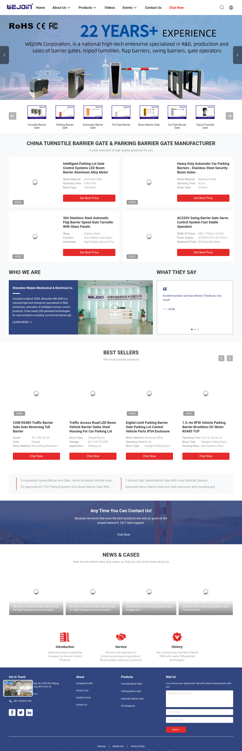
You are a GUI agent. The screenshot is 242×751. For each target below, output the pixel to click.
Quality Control (83, 697)
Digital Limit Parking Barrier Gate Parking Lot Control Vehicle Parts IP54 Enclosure (148, 427)
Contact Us (81, 704)
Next (237, 55)
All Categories (128, 706)
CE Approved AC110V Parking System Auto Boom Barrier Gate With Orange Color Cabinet (67, 487)
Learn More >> (22, 322)
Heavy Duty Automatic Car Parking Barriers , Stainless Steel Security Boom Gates (203, 168)
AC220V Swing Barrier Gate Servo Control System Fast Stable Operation (202, 222)
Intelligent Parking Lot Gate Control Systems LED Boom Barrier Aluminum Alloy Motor (85, 168)
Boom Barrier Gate (149, 124)
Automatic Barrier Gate (93, 126)
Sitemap (101, 746)
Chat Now (36, 456)
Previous (4, 55)
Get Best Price (89, 198)
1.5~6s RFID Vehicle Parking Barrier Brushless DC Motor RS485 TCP (204, 427)
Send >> (176, 729)
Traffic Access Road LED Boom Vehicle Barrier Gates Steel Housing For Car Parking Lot (92, 427)
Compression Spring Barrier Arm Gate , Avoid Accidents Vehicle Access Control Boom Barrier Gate (67, 480)
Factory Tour (82, 690)
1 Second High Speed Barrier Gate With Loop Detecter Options (166, 480)
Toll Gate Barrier (121, 124)
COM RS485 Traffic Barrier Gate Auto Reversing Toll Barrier (33, 427)
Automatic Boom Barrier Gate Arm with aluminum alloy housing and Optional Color (172, 487)
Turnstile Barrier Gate (37, 126)
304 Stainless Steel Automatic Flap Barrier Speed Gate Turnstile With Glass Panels (88, 222)
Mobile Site (118, 746)
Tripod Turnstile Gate (205, 126)
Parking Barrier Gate (64, 126)
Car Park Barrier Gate (177, 126)
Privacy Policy (138, 746)
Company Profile (84, 683)
